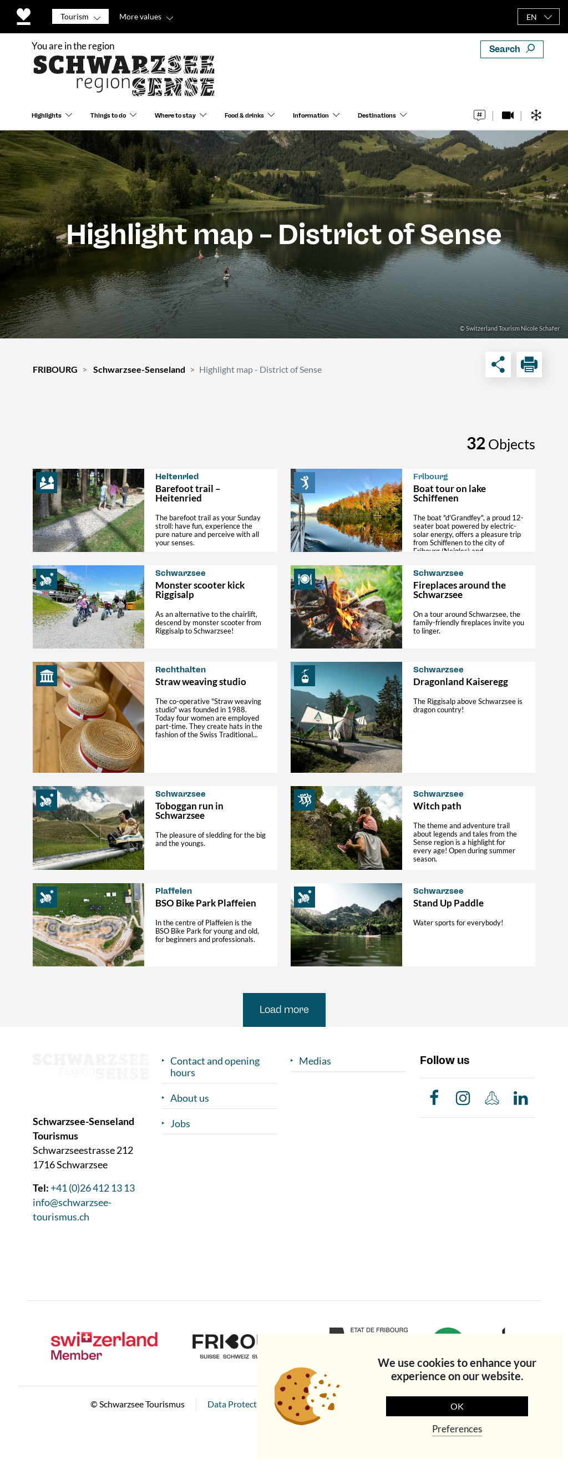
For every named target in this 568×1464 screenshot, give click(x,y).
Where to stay (175, 115)
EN (531, 17)
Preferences (457, 1429)
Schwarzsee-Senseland (139, 369)
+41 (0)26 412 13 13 (92, 1188)
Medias (315, 1061)
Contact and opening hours (215, 1066)
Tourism (74, 16)
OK (457, 1406)
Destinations (377, 115)
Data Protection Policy (250, 1404)
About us (189, 1098)
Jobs (180, 1123)
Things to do (108, 115)
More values (140, 16)
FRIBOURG (55, 369)
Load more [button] (284, 1010)
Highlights (47, 115)
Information (311, 115)
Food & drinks (244, 115)
